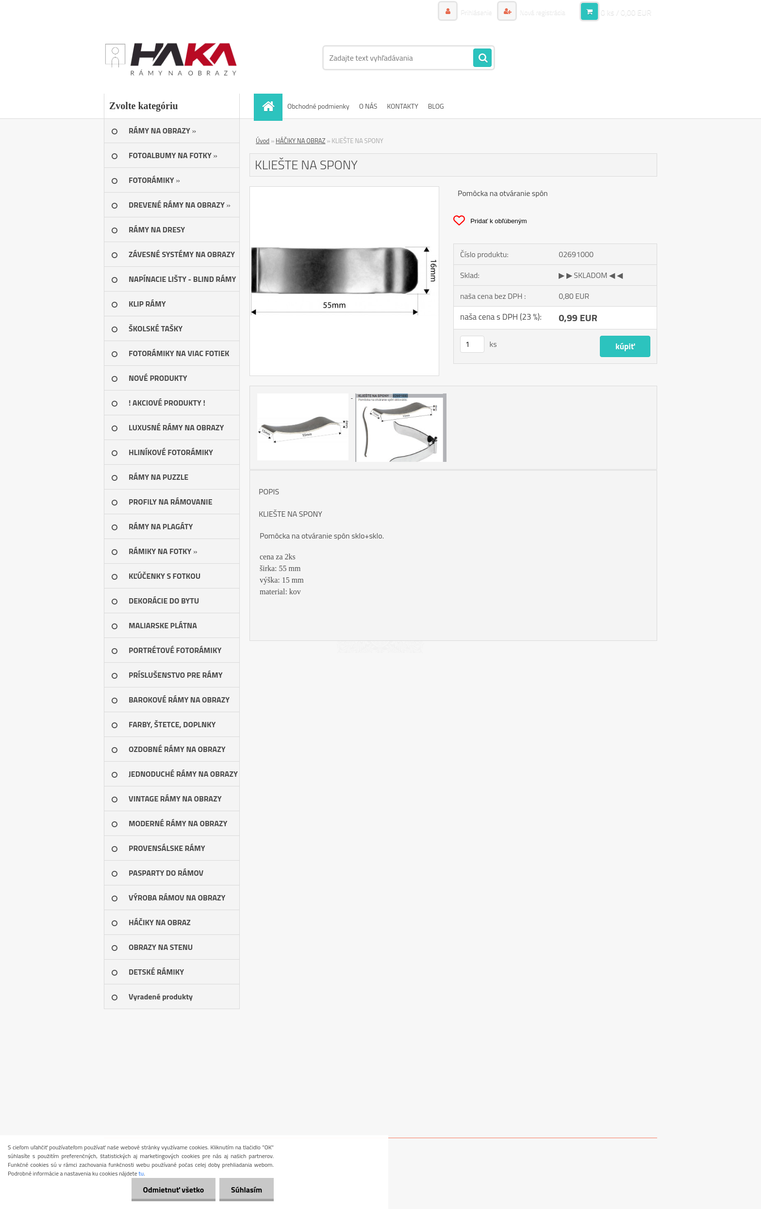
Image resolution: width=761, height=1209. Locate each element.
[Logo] (170, 57)
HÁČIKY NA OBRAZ (301, 141)
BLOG (436, 106)
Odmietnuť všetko (171, 1189)
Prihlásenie (476, 12)
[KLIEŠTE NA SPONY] (344, 190)
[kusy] (472, 344)
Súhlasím (246, 1189)
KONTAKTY (402, 106)
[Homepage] (271, 106)
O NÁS (368, 106)
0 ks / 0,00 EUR (626, 12)
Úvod (262, 141)
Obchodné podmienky (318, 106)
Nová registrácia (541, 12)
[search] (482, 58)
